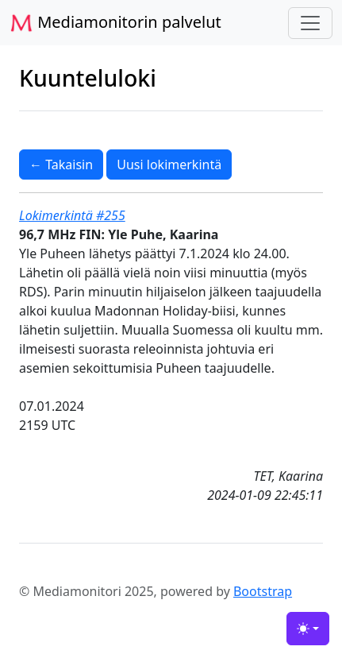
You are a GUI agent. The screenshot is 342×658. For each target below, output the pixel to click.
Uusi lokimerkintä (169, 164)
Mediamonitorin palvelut (115, 23)
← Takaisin (61, 164)
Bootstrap (262, 591)
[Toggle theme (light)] (307, 628)
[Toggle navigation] (310, 23)
